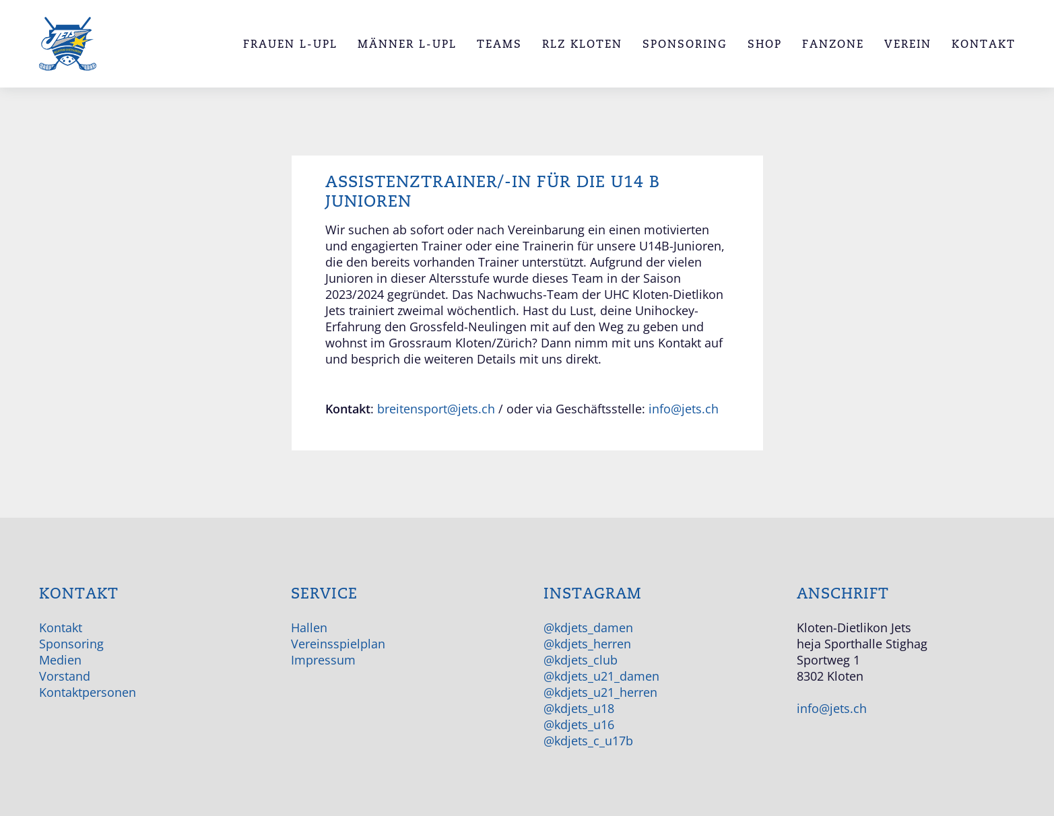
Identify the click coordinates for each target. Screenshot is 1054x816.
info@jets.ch (684, 409)
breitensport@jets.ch (436, 409)
